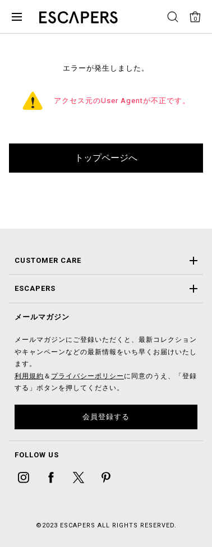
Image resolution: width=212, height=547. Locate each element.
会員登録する (106, 416)
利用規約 (29, 376)
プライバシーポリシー (87, 376)
